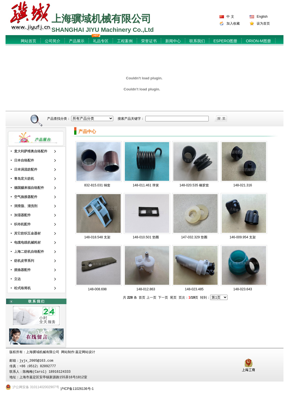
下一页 (163, 297)
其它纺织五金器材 (27, 233)
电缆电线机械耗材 (27, 242)
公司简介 (52, 41)
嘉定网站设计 (85, 352)
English (262, 17)
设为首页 (263, 23)
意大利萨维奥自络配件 (30, 151)
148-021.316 (242, 185)
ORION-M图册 (258, 41)
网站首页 (28, 41)
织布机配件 (22, 224)
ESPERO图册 (225, 41)
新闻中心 (173, 41)
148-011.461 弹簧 (146, 185)
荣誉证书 (149, 41)
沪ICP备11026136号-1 (77, 389)
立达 (17, 279)
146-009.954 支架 (242, 237)
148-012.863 (145, 289)
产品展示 (76, 41)
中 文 (230, 17)
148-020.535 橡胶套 (194, 185)
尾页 (173, 297)
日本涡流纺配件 (25, 169)
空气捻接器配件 (25, 197)
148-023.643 (242, 289)
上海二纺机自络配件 (29, 252)
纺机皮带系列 (24, 261)
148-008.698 (97, 289)
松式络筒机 (22, 288)
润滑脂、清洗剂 (25, 206)
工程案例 (125, 41)
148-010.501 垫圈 (146, 237)
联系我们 (197, 41)
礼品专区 (101, 41)
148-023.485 (194, 289)
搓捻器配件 (22, 270)
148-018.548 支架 (97, 237)
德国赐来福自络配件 (29, 188)
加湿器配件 (22, 215)
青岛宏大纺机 (24, 179)
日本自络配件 (24, 160)
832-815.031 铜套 (97, 185)
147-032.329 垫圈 (194, 237)
